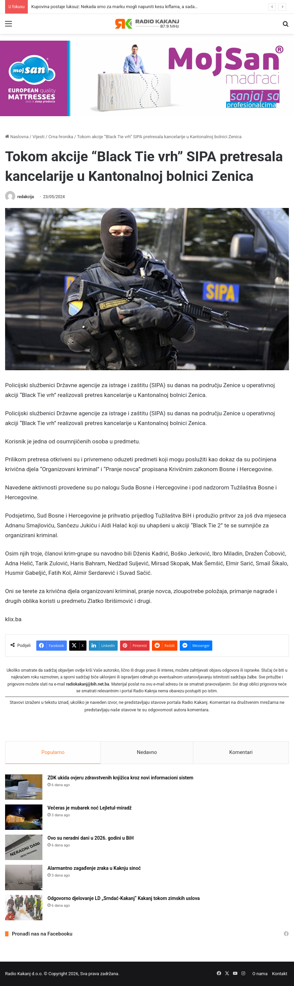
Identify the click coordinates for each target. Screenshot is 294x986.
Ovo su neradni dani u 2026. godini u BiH (90, 838)
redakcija (25, 196)
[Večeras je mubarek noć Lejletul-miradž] (23, 817)
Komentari (241, 752)
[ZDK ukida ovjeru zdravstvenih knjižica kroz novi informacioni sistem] (23, 787)
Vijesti (39, 136)
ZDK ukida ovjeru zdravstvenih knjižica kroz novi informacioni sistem (120, 777)
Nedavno (147, 752)
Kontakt (279, 973)
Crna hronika (60, 136)
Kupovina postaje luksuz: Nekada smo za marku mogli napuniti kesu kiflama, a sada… (114, 6)
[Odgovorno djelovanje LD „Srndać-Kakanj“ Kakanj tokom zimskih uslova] (23, 907)
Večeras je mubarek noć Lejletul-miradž (89, 808)
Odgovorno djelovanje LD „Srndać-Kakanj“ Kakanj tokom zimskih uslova (123, 898)
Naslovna (16, 136)
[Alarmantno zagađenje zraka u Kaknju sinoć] (23, 877)
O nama (260, 973)
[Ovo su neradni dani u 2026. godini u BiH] (23, 847)
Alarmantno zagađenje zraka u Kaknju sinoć (94, 868)
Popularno (52, 752)
